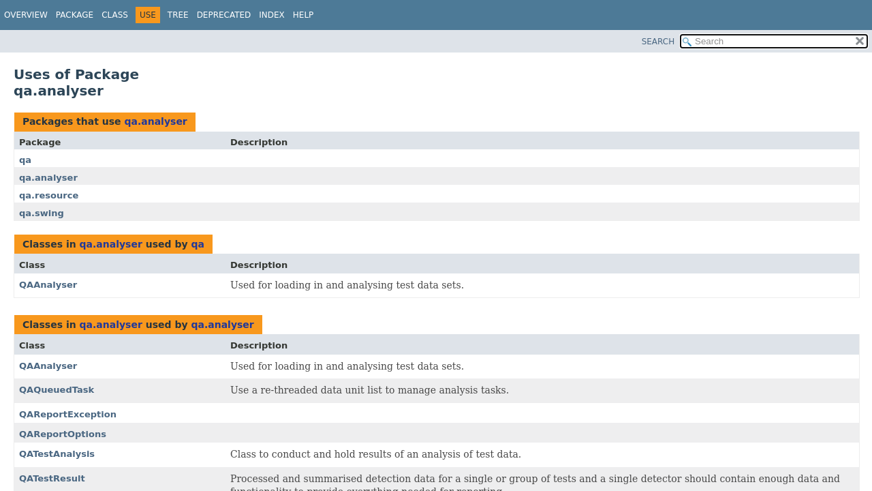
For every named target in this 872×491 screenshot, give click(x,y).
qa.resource (48, 195)
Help (303, 15)
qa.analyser (155, 121)
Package (74, 15)
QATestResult (52, 478)
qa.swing (41, 213)
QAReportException (67, 414)
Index (272, 15)
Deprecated (224, 15)
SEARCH (658, 41)
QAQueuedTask (56, 390)
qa (25, 160)
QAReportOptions (62, 434)
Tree (178, 15)
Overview (26, 15)
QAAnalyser (48, 285)
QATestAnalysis (57, 454)
